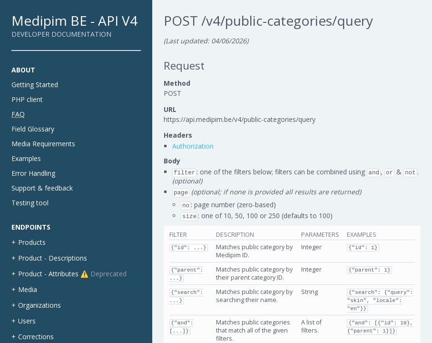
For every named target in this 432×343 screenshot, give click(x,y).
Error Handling (33, 173)
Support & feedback (42, 187)
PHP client (27, 99)
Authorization (193, 146)
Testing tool (30, 202)
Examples (26, 158)
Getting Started (34, 84)
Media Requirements (43, 143)
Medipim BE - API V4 (74, 20)
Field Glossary (32, 128)
